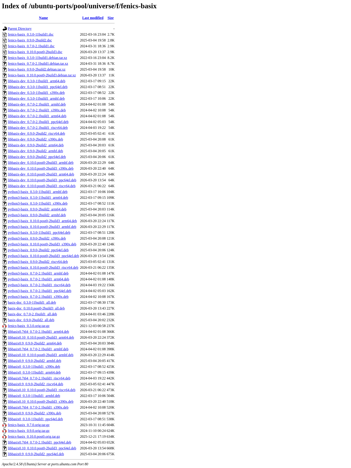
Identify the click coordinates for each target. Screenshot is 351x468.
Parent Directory (20, 28)
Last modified (92, 18)
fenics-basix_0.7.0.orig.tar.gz (28, 425)
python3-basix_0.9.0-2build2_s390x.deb (37, 238)
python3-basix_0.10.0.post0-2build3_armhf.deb (42, 227)
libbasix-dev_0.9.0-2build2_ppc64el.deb (37, 157)
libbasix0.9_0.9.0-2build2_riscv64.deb (35, 384)
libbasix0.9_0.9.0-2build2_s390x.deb (34, 413)
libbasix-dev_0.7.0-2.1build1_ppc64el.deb (38, 122)
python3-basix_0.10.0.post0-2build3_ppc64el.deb (43, 256)
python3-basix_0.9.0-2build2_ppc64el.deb (38, 250)
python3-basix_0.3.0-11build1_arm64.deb (38, 197)
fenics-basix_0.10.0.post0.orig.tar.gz (34, 436)
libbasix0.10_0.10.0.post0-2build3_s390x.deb (40, 401)
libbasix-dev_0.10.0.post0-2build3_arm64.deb (41, 174)
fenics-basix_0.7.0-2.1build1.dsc (31, 46)
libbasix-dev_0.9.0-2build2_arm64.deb (36, 145)
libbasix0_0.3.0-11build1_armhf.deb (34, 396)
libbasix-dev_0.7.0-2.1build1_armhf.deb (37, 104)
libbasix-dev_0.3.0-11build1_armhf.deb (36, 98)
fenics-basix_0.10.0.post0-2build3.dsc (35, 52)
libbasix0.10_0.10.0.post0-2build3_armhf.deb (40, 355)
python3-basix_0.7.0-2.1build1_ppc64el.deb (39, 291)
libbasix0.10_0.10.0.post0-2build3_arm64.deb (41, 337)
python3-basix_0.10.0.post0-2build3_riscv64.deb (43, 267)
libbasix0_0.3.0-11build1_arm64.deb (34, 372)
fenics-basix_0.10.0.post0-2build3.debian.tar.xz (42, 75)
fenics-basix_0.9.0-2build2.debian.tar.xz (36, 69)
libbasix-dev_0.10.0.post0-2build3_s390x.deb (40, 168)
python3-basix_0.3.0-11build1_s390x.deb (38, 203)
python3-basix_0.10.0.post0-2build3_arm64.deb (42, 221)
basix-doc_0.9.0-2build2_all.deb (31, 320)
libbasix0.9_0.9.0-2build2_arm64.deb (35, 343)
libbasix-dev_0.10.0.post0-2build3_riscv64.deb (41, 186)
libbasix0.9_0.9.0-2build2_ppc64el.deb (36, 454)
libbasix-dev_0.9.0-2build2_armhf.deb (35, 151)
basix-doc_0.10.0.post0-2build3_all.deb (36, 308)
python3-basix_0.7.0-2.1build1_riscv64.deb (39, 285)
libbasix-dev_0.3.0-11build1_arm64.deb (36, 81)
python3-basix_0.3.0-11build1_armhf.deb (37, 192)
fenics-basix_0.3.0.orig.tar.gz (28, 326)
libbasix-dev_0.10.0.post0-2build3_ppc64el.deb (42, 180)
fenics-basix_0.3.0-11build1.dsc (31, 34)
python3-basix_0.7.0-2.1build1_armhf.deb (38, 273)
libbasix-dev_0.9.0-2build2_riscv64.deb (36, 133)
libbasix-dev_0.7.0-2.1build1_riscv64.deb (38, 128)
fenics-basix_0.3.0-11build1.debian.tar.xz (37, 58)
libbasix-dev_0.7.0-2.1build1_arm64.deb (37, 116)
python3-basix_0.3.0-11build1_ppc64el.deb (39, 232)
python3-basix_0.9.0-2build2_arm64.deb (37, 209)
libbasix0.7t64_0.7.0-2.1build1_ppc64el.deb (39, 442)
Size (110, 18)
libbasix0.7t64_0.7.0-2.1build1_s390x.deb (38, 407)
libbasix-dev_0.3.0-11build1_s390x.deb (36, 93)
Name (43, 18)
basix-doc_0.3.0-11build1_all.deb (32, 302)
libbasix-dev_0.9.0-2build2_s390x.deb (35, 139)
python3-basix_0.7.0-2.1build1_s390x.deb (38, 297)
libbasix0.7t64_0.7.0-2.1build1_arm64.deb (38, 332)
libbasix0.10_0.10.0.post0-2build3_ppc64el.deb (42, 448)
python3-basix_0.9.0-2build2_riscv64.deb (38, 262)
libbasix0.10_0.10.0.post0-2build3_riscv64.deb (41, 390)
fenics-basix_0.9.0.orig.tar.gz (28, 431)
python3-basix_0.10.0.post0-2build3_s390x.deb (42, 244)
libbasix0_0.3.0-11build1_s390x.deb (34, 366)
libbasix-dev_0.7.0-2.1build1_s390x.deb (37, 110)
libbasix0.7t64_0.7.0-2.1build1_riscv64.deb (39, 378)
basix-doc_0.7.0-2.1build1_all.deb (32, 314)
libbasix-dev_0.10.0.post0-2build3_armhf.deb (40, 163)
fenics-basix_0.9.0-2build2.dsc (30, 40)
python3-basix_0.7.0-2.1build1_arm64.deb (38, 279)
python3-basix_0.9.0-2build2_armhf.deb (37, 215)
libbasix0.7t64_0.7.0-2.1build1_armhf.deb (38, 349)
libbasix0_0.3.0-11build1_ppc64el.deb (35, 419)
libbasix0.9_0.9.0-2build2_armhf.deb (34, 361)
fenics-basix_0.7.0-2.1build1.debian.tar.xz (38, 63)
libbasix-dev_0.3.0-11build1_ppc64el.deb (37, 87)
